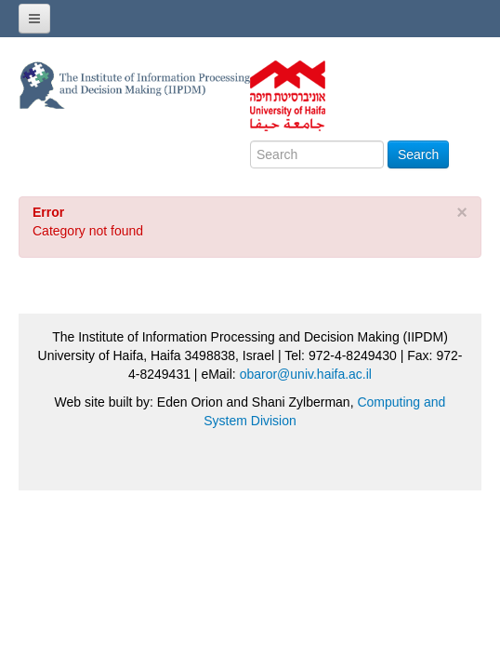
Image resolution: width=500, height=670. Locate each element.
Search (418, 154)
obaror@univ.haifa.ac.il (306, 374)
